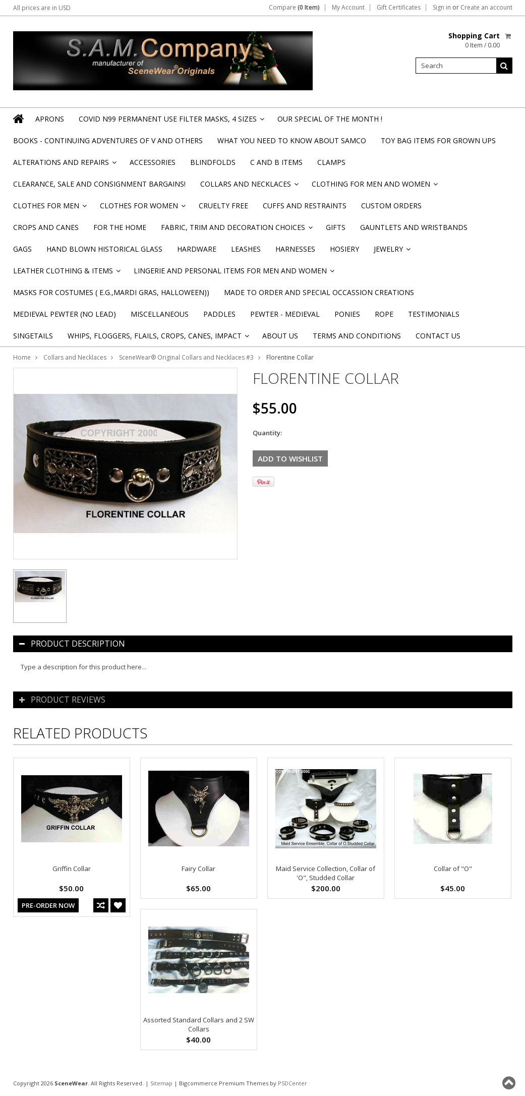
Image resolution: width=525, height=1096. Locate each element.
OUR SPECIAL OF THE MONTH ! (329, 119)
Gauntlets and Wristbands (414, 227)
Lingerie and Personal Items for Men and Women (233, 273)
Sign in (442, 7)
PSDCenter (292, 1083)
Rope (384, 314)
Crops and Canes (46, 227)
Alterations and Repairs (64, 165)
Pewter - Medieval (285, 314)
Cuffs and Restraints (304, 205)
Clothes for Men (49, 208)
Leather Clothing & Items (66, 273)
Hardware (196, 249)
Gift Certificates (399, 7)
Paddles (219, 314)
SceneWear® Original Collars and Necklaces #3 (186, 357)
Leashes (246, 249)
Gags (22, 249)
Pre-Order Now (48, 905)
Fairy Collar (198, 868)
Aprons (49, 119)
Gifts (335, 227)
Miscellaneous (160, 314)
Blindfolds (213, 162)
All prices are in (42, 8)
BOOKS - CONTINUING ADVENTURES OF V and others (108, 140)
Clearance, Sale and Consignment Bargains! (99, 184)
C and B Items (276, 162)
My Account (348, 7)
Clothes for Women (142, 208)
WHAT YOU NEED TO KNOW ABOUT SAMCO (291, 140)
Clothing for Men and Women (374, 187)
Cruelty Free (223, 205)
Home (22, 357)
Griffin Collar (71, 868)
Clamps (331, 162)
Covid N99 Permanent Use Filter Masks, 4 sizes (171, 122)
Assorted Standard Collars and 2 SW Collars (198, 1024)
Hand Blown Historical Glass (104, 249)
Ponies (347, 314)
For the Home (119, 227)
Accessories (153, 162)
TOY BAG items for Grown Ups (438, 140)
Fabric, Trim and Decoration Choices (236, 230)
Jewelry (391, 252)
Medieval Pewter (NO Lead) (64, 314)
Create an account (486, 7)
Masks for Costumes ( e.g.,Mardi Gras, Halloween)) (111, 292)
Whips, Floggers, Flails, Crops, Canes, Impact (158, 339)
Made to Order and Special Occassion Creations (319, 292)
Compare (294, 7)
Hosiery (344, 249)
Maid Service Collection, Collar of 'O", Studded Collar (325, 873)
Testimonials (433, 314)
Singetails (33, 335)
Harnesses (295, 249)
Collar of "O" (453, 868)
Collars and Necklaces (248, 187)
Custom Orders (391, 205)
